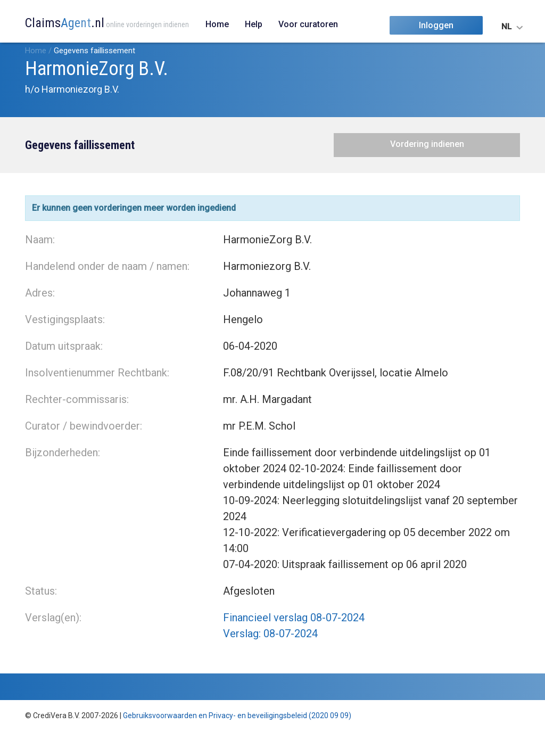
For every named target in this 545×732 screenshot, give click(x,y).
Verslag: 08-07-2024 (270, 633)
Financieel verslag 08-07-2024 (294, 617)
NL (506, 26)
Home (217, 24)
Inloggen (436, 25)
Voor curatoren (308, 24)
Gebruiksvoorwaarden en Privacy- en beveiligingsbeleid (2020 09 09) (237, 715)
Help (253, 24)
